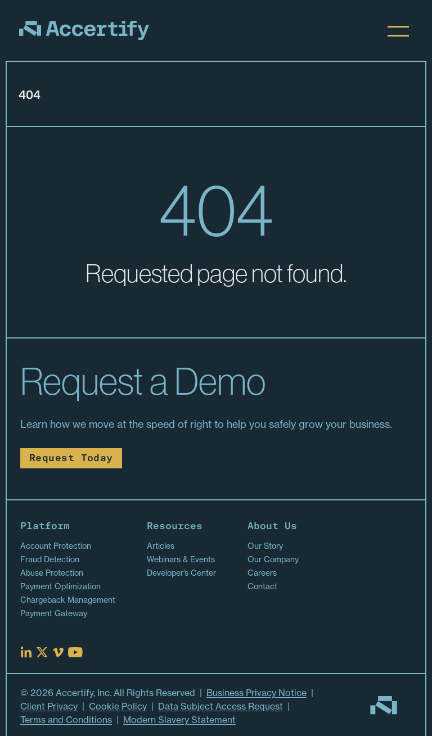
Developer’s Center (181, 573)
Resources (174, 526)
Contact (262, 586)
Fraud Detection (49, 559)
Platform (45, 526)
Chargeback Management (67, 600)
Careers (262, 573)
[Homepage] (84, 30)
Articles (160, 546)
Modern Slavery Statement (179, 719)
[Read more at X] (42, 652)
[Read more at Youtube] (75, 652)
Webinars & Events (181, 559)
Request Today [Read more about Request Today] (71, 458)
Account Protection (55, 546)
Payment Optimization (60, 586)
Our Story (265, 546)
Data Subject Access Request (220, 706)
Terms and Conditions (66, 719)
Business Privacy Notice (256, 692)
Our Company (273, 559)
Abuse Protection (51, 573)
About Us (272, 526)
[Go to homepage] (383, 705)
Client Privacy (49, 706)
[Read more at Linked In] (26, 652)
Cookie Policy (118, 706)
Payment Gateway (53, 613)
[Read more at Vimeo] (58, 652)
